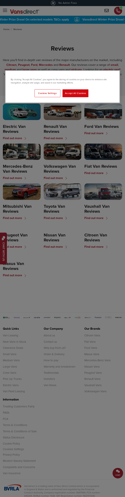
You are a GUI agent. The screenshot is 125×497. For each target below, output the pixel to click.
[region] (62, 86)
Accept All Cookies (75, 93)
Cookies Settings (47, 93)
